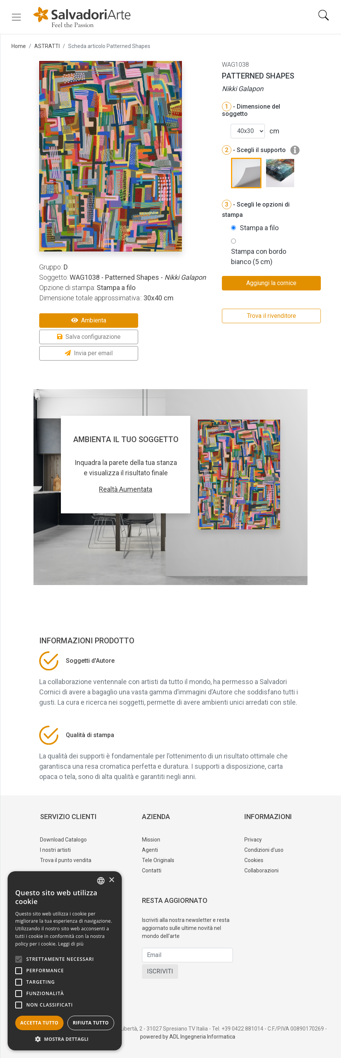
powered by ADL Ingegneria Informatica (187, 1037)
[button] (64, 1039)
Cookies (253, 860)
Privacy (253, 840)
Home (18, 46)
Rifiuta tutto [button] (91, 1023)
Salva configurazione (89, 336)
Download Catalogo (63, 840)
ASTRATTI (47, 46)
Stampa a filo (259, 228)
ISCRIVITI (160, 971)
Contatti (151, 870)
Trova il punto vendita (65, 860)
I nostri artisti (55, 850)
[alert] (65, 960)
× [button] (111, 880)
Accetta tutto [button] (39, 1023)
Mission (151, 840)
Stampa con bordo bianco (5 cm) (258, 256)
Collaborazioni (261, 870)
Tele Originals (158, 860)
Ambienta (88, 320)
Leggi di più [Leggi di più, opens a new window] (71, 944)
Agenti (150, 850)
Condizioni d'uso (264, 850)
